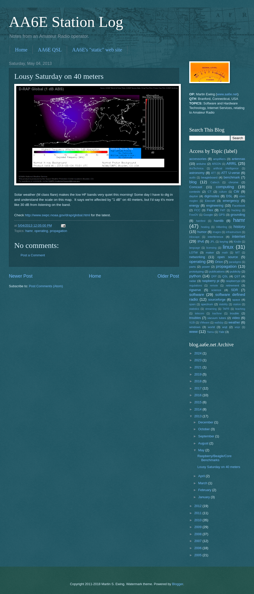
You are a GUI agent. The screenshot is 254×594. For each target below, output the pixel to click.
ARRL (231, 163)
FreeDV (193, 214)
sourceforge (217, 299)
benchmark (232, 177)
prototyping (196, 271)
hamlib (219, 221)
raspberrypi (233, 280)
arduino (201, 163)
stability (223, 304)
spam (192, 304)
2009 (198, 527)
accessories (198, 159)
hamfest (200, 221)
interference (215, 236)
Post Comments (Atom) (46, 286)
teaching (240, 309)
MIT (237, 252)
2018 (198, 381)
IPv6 (200, 241)
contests (194, 191)
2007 (198, 541)
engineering (214, 205)
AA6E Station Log (66, 21)
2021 (198, 367)
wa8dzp (219, 322)
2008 (198, 534)
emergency (231, 201)
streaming (211, 309)
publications (217, 271)
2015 (198, 402)
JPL (212, 241)
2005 (198, 555)
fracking (236, 210)
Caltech (214, 182)
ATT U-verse (230, 173)
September (206, 436)
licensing (211, 247)
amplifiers (219, 158)
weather (234, 322)
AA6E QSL (50, 49)
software (196, 294)
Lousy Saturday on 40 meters (218, 467)
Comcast (195, 187)
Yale (221, 331)
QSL (225, 276)
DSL (229, 196)
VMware (205, 322)
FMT (223, 210)
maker (210, 252)
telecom (199, 313)
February (205, 490)
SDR (234, 290)
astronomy (196, 173)
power (206, 266)
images (217, 232)
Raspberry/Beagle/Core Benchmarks (214, 458)
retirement (232, 285)
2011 (198, 513)
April (201, 476)
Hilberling (221, 227)
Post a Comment (33, 255)
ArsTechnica (196, 168)
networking (197, 257)
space (236, 299)
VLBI (192, 322)
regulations (195, 285)
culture (223, 191)
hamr (29, 231)
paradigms (235, 262)
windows (194, 327)
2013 (198, 416)
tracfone (217, 313)
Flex (210, 210)
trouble (234, 313)
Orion (219, 262)
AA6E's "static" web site (97, 49)
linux (228, 247)
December (206, 422)
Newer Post (21, 276)
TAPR (226, 309)
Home (21, 49)
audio (192, 177)
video (236, 318)
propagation (58, 231)
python (195, 276)
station (237, 304)
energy (194, 205)
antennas (238, 159)
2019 (198, 374)
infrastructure (233, 232)
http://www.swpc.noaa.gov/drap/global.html (57, 215)
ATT (213, 173)
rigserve (195, 290)
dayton (193, 196)
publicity (235, 271)
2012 (198, 506)
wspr (237, 327)
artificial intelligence (226, 168)
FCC (197, 210)
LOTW (193, 252)
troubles (195, 318)
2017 (198, 388)
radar (192, 280)
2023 (198, 360)
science (216, 290)
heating (205, 227)
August (203, 443)
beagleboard (209, 177)
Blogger (177, 584)
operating (41, 231)
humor (202, 232)
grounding (238, 215)
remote (214, 285)
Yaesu (210, 332)
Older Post (168, 276)
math (225, 252)
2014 (198, 409)
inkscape (194, 237)
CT (209, 191)
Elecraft (210, 200)
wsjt (224, 327)
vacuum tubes (217, 317)
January (204, 497)
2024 (198, 353)
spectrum (207, 304)
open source (227, 257)
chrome (234, 182)
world (211, 327)
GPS (222, 214)
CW (236, 191)
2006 (198, 548)
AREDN (216, 164)
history (239, 226)
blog (193, 182)
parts (192, 266)
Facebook (238, 205)
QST (237, 276)
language (194, 247)
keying (224, 241)
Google (208, 214)
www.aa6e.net (227, 94)
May (201, 450)
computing (225, 187)
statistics (194, 309)
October (204, 429)
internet (238, 236)
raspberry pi (210, 281)
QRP (214, 276)
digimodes (211, 196)
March (203, 483)
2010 (198, 520)
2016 (198, 395)
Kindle (237, 241)
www (193, 331)
